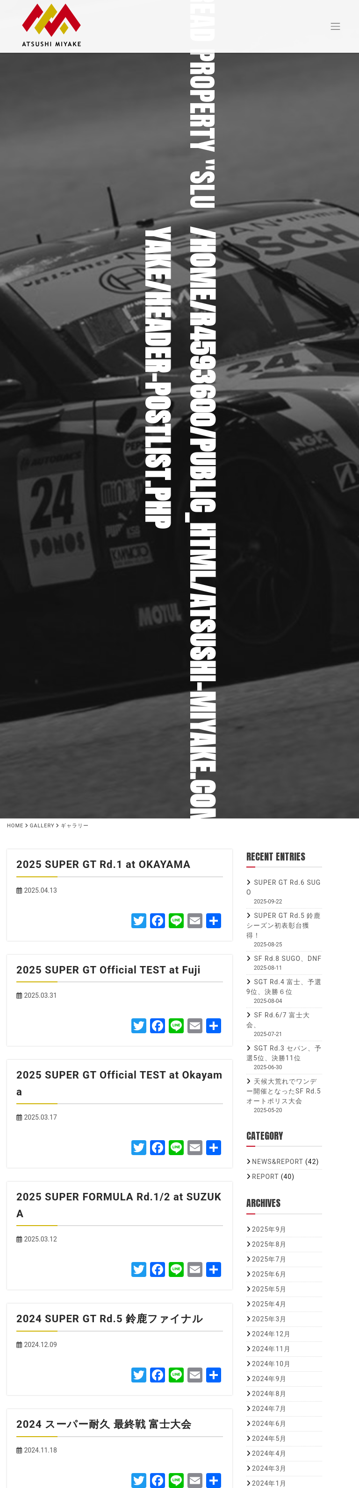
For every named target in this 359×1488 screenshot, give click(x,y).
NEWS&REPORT (277, 1161)
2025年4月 (269, 1304)
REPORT (265, 1176)
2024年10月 (271, 1364)
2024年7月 (269, 1408)
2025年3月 (269, 1319)
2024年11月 (271, 1349)
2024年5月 (269, 1438)
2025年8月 (269, 1244)
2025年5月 (269, 1289)
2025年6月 (269, 1274)
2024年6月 (269, 1423)
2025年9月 (269, 1229)
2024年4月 (269, 1453)
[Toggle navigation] (335, 25)
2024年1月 (269, 1483)
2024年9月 (269, 1378)
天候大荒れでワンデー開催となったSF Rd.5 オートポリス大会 (283, 1091)
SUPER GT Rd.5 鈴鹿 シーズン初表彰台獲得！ (283, 925)
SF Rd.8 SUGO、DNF (288, 958)
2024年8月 (269, 1393)
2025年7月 (269, 1259)
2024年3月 (269, 1468)
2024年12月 (271, 1334)
